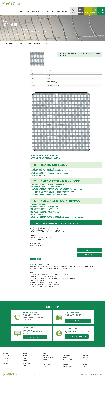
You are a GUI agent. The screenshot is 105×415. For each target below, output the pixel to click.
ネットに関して (52, 11)
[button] (89, 250)
